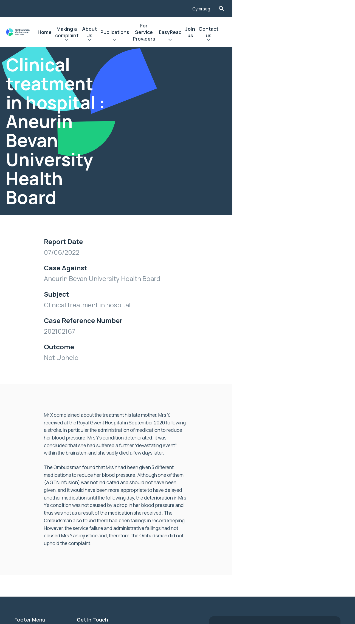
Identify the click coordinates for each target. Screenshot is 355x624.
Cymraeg (315, 9)
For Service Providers (223, 32)
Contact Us (28, 530)
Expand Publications (178, 40)
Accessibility (29, 511)
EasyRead (265, 32)
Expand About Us (147, 40)
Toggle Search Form (335, 8)
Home (73, 32)
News (21, 493)
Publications (179, 32)
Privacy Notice (31, 521)
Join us (291, 32)
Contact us (318, 32)
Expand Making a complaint (108, 40)
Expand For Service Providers (223, 40)
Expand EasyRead (265, 40)
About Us (147, 32)
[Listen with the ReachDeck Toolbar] (293, 7)
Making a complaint (108, 32)
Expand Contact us (318, 40)
